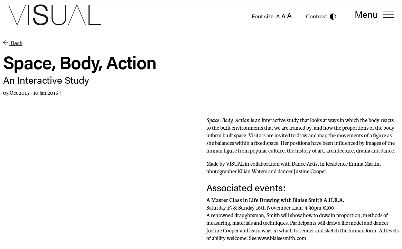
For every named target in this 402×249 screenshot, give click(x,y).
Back (12, 43)
